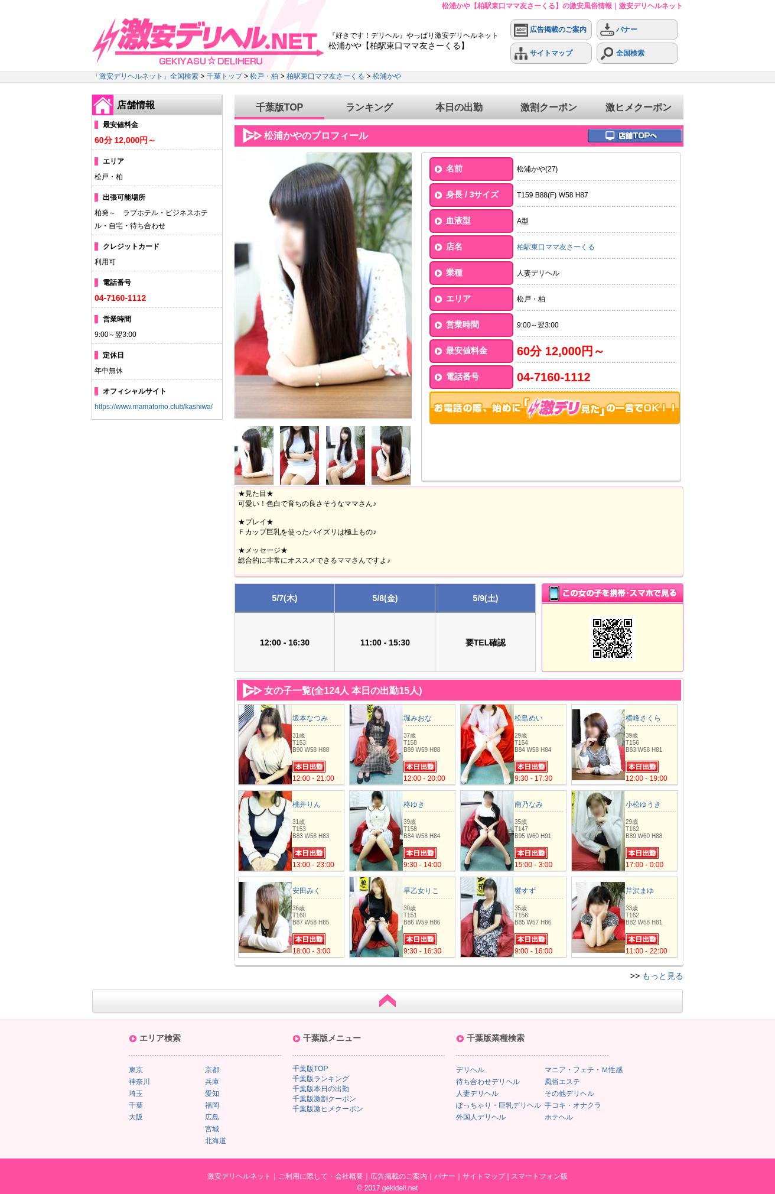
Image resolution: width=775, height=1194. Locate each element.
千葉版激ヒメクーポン (327, 1109)
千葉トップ (224, 76)
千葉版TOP (280, 107)
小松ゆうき (643, 804)
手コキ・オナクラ (573, 1105)
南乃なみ (529, 804)
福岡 (212, 1105)
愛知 (212, 1093)
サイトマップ (543, 53)
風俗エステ (562, 1082)
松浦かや (387, 76)
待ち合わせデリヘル (488, 1082)
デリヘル (470, 1070)
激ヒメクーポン (638, 107)
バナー (618, 29)
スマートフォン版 (539, 1176)
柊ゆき (414, 804)
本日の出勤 (459, 107)
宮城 (212, 1129)
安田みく (306, 891)
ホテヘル (559, 1117)
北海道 (215, 1141)
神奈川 (139, 1082)
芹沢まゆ (640, 891)
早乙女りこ (421, 891)
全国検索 (622, 53)
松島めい (529, 718)
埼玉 (136, 1093)
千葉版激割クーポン (324, 1099)
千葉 (136, 1105)
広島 (212, 1117)
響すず (525, 891)
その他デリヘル (569, 1093)
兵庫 (212, 1082)
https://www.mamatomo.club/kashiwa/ (154, 407)
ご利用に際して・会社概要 (320, 1176)
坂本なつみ (310, 718)
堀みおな (417, 718)
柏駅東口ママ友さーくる (325, 76)
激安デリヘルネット (239, 1176)
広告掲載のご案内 (550, 29)
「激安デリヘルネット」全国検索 (145, 76)
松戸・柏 (264, 76)
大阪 (136, 1117)
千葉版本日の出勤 (320, 1089)
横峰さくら (643, 718)
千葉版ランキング (320, 1079)
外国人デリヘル (481, 1117)
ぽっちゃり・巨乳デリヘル (498, 1105)
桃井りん (306, 804)
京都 (212, 1070)
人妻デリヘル (477, 1093)
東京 (136, 1070)
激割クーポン (548, 107)
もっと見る (662, 976)
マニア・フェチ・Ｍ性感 (584, 1070)
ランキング (369, 107)
